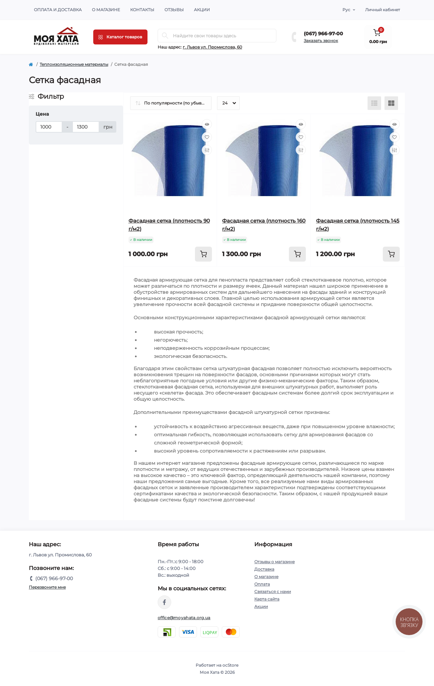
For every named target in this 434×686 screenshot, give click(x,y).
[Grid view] (391, 103)
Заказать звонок (321, 40)
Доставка (264, 569)
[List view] (374, 103)
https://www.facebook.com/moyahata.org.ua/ (164, 602)
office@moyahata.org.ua (184, 617)
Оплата (262, 584)
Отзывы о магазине (274, 561)
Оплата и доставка (58, 9)
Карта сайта (266, 599)
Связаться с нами (272, 591)
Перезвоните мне (47, 587)
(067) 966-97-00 (323, 34)
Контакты (142, 9)
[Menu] (120, 37)
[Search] (165, 35)
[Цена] (49, 127)
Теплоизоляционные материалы (74, 64)
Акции (202, 9)
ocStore (230, 665)
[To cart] (203, 254)
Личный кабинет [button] (382, 9)
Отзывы (174, 9)
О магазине (106, 9)
